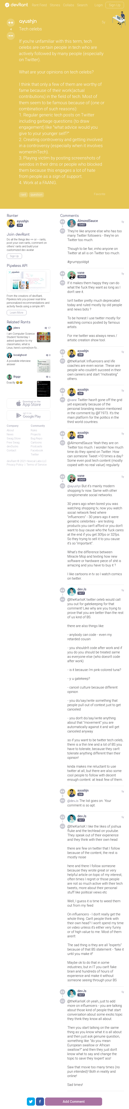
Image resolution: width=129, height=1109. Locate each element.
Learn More (16, 313)
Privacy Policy (15, 465)
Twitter (35, 455)
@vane (72, 400)
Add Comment (74, 1102)
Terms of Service (37, 465)
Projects (36, 435)
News (10, 435)
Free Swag (13, 443)
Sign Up (114, 5)
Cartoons (36, 443)
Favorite (99, 195)
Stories (55, 5)
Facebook (37, 451)
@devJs (73, 801)
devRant (11, 461)
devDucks (12, 447)
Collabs (68, 5)
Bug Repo (36, 439)
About (10, 431)
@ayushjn (74, 487)
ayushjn (28, 21)
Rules (34, 431)
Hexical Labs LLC (37, 461)
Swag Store (14, 439)
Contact (11, 451)
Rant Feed (39, 5)
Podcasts (36, 447)
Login (99, 5)
